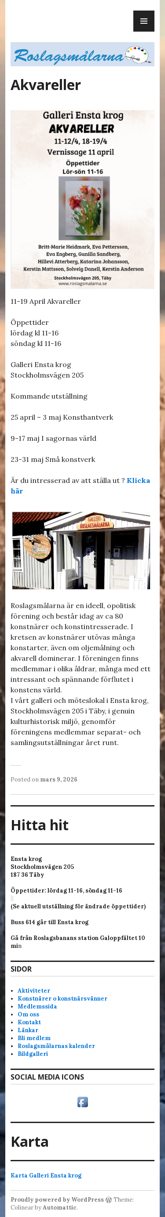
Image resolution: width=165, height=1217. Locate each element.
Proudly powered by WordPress (57, 1199)
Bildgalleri (33, 1054)
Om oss (28, 1014)
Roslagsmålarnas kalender (56, 1046)
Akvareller (46, 84)
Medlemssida (37, 1006)
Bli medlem (34, 1038)
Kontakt (29, 1022)
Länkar (28, 1030)
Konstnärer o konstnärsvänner (62, 998)
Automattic (60, 1207)
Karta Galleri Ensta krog (46, 1175)
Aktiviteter (34, 990)
